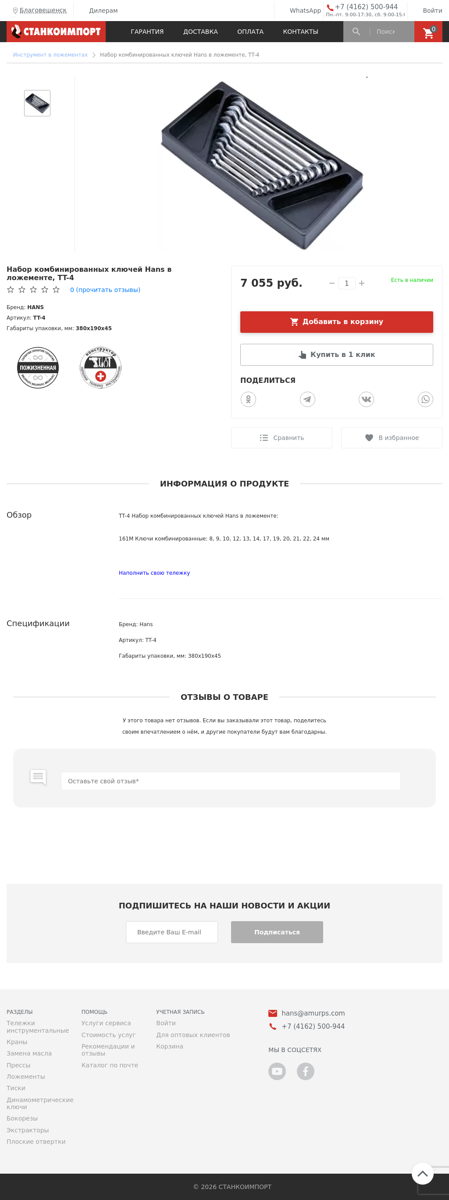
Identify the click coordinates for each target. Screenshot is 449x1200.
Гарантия (147, 31)
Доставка (200, 31)
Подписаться (277, 932)
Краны (17, 1041)
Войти (426, 10)
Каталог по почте (110, 1065)
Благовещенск (39, 10)
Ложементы (26, 1076)
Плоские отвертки (36, 1141)
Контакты (300, 31)
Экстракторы (28, 1130)
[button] (37, 81)
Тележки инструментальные (37, 1027)
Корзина (169, 1046)
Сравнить (288, 437)
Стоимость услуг (109, 1034)
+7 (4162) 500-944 (366, 7)
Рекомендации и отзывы (108, 1050)
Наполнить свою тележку (154, 573)
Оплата (250, 31)
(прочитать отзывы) (105, 289)
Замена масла (29, 1053)
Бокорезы (22, 1118)
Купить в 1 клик (342, 354)
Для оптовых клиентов (193, 1034)
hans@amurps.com (313, 1013)
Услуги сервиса (106, 1023)
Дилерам (97, 10)
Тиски (16, 1088)
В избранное (398, 437)
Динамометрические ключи (37, 1103)
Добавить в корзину (343, 321)
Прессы (18, 1065)
